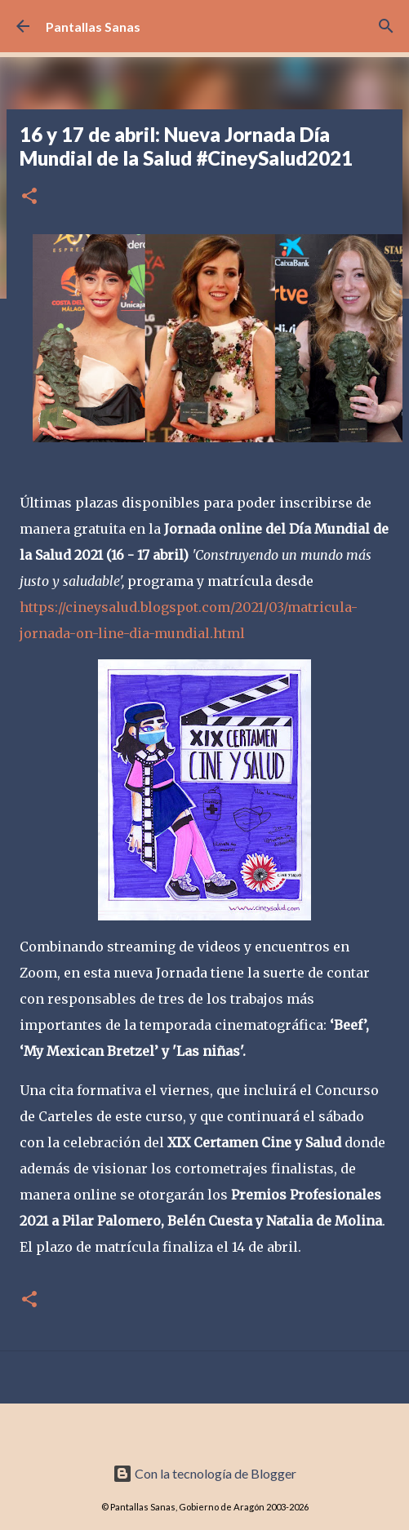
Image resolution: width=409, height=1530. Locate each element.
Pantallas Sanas (93, 26)
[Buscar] (386, 26)
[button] (29, 197)
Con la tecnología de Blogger (204, 1473)
